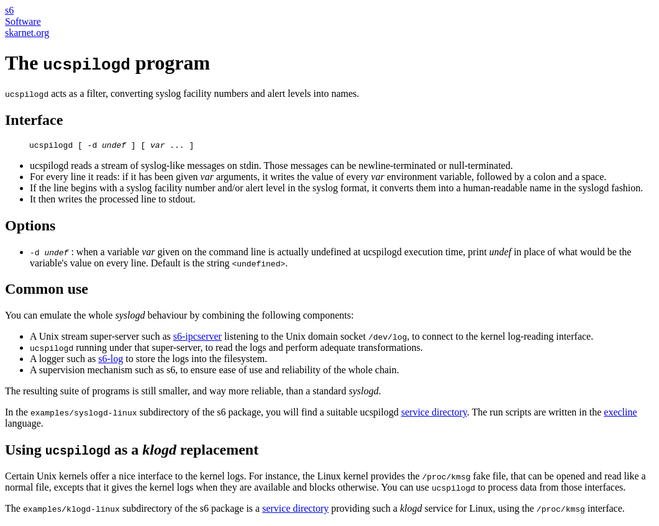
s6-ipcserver (197, 338)
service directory (434, 414)
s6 (9, 10)
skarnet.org (27, 32)
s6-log (110, 360)
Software (23, 21)
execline (620, 414)
